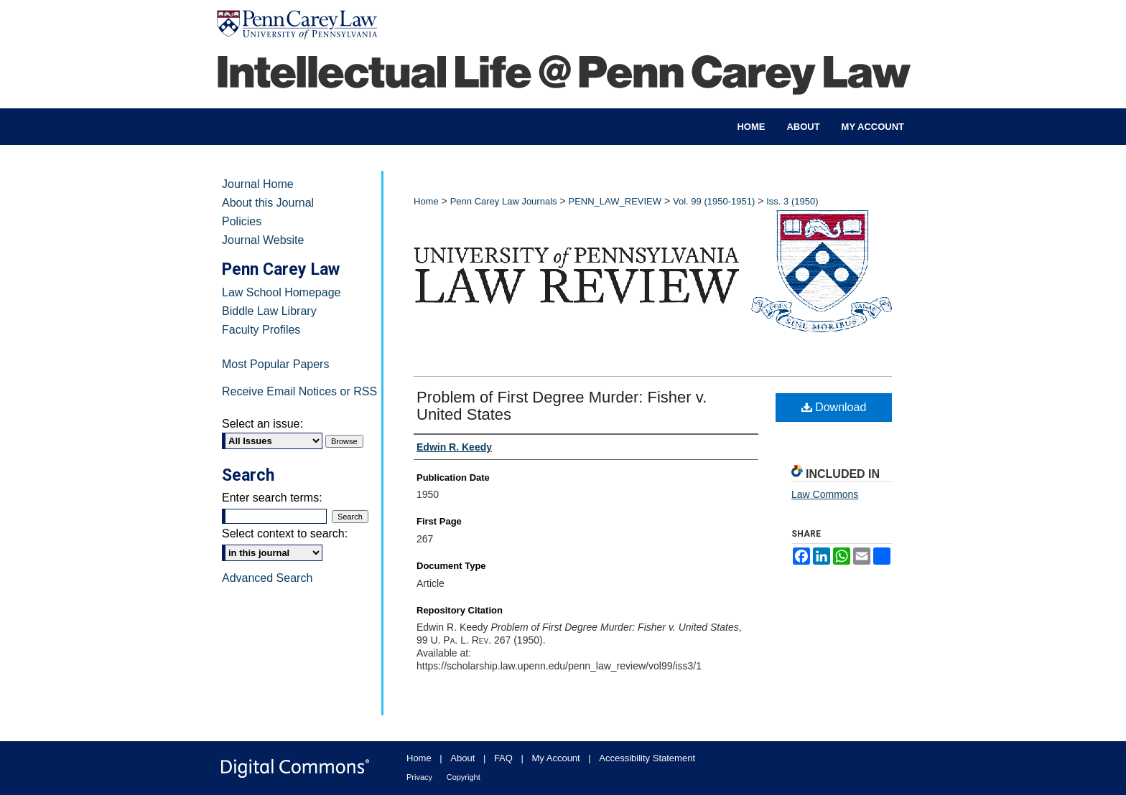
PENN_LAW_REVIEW (614, 201)
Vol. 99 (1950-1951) (714, 201)
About (462, 758)
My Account (556, 758)
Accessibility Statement (647, 758)
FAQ (503, 758)
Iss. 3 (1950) (792, 201)
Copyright (463, 777)
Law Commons (824, 494)
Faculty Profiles (261, 330)
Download (834, 407)
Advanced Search (267, 578)
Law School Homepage (281, 292)
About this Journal (268, 203)
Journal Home (258, 184)
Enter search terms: (272, 497)
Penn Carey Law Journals (503, 201)
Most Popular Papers (275, 364)
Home (426, 201)
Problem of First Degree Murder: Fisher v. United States (562, 405)
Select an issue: (262, 424)
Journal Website (263, 240)
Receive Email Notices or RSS (299, 391)
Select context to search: (285, 533)
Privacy (419, 777)
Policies (241, 221)
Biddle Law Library (269, 311)
